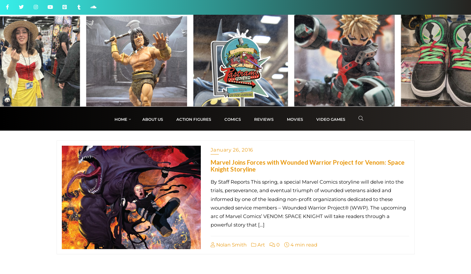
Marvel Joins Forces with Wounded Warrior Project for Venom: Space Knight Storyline (308, 165)
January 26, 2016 (232, 150)
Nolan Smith (229, 245)
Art (258, 245)
